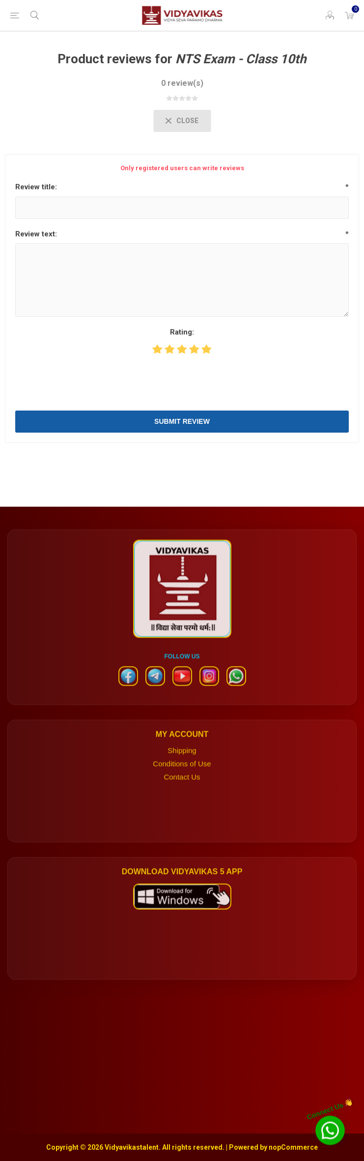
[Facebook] (128, 690)
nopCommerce (293, 1147)
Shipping (182, 760)
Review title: (36, 186)
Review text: (36, 234)
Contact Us (182, 787)
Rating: (182, 332)
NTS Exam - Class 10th (241, 59)
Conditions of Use (182, 774)
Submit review (182, 421)
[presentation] (182, 381)
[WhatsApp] (236, 690)
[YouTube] (182, 690)
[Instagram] (209, 690)
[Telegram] (155, 690)
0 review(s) (182, 83)
